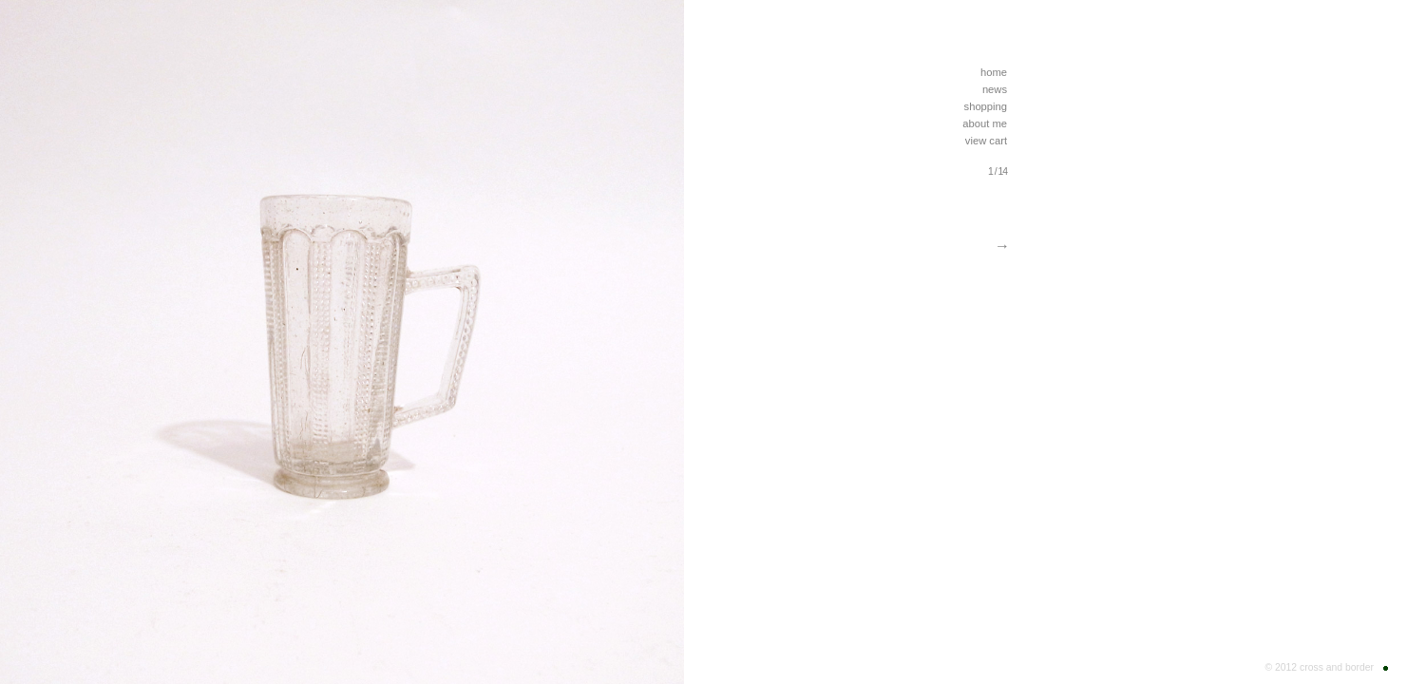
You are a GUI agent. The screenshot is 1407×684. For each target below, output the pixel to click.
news (994, 89)
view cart (986, 140)
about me (984, 123)
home (993, 72)
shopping (985, 106)
